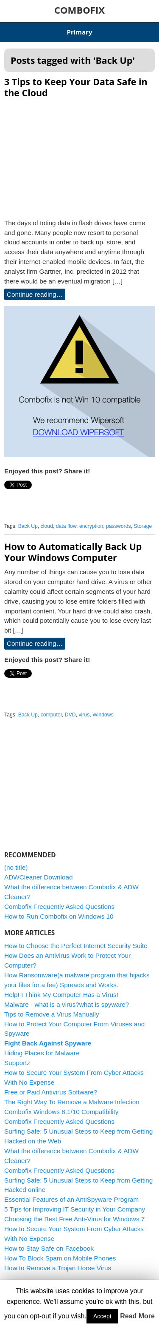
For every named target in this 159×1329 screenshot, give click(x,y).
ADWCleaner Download (38, 877)
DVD (70, 715)
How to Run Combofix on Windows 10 (59, 916)
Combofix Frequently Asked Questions (59, 906)
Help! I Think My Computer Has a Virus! (61, 994)
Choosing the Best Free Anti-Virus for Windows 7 (74, 1219)
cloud (47, 526)
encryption (91, 526)
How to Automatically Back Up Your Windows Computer (73, 552)
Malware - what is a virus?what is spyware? (66, 1004)
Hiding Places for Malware (42, 1053)
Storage (143, 526)
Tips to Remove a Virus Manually (51, 1014)
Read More (137, 1316)
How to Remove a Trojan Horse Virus (57, 1268)
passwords (118, 526)
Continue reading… (35, 294)
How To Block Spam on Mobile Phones (60, 1258)
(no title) (16, 867)
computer (51, 715)
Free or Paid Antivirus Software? (50, 1092)
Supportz (17, 1062)
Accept (102, 1316)
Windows (103, 715)
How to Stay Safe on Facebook (49, 1248)
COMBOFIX (79, 9)
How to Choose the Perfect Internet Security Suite (76, 945)
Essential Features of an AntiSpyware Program (71, 1199)
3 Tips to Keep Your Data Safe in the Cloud (76, 87)
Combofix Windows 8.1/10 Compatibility (61, 1111)
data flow (66, 526)
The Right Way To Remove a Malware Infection (71, 1102)
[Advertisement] (79, 156)
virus (84, 715)
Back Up (28, 526)
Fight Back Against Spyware (47, 1043)
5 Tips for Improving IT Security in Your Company (74, 1209)
